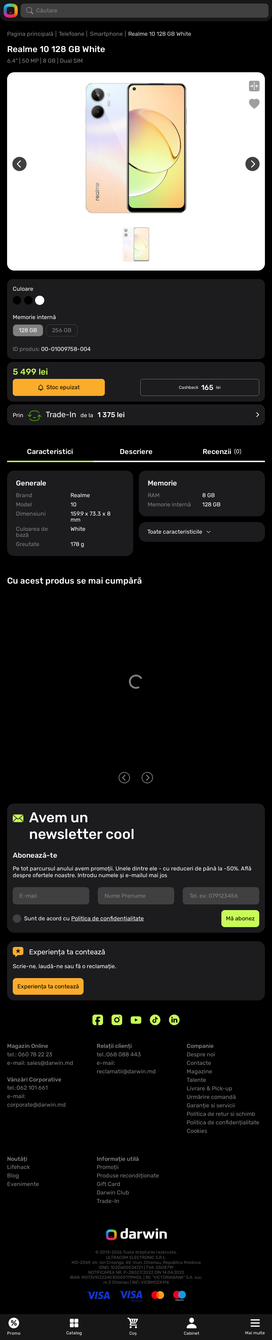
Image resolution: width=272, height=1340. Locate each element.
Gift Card (108, 1184)
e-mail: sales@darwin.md (40, 1063)
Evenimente (23, 1184)
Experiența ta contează (48, 986)
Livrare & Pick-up (209, 1088)
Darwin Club (113, 1192)
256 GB (62, 330)
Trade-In (108, 1201)
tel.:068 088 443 (119, 1054)
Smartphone (106, 33)
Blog (13, 1175)
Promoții (108, 1167)
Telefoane (71, 33)
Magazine (199, 1071)
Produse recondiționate (128, 1175)
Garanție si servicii (211, 1105)
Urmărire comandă (211, 1097)
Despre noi (201, 1054)
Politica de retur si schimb (221, 1114)
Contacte (199, 1063)
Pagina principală (30, 33)
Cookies (197, 1131)
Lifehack (18, 1167)
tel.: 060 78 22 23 (29, 1054)
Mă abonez (240, 918)
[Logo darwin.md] (11, 10)
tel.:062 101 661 (27, 1087)
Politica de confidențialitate (107, 918)
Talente (196, 1080)
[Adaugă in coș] (253, 747)
